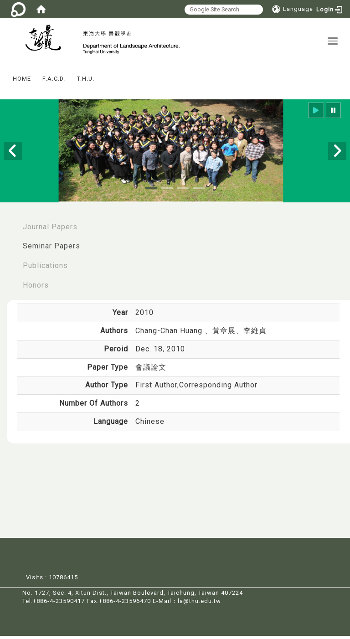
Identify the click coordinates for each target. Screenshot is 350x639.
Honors (36, 288)
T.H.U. (85, 82)
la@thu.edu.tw (199, 604)
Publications (45, 269)
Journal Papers (50, 230)
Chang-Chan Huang (170, 334)
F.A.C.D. (53, 82)
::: (4, 75)
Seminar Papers (51, 249)
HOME (22, 82)
